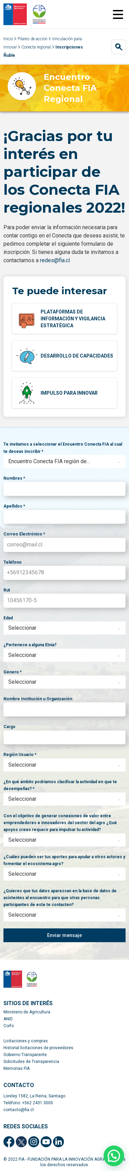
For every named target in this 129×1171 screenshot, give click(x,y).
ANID (8, 1018)
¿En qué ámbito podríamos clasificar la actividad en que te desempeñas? (60, 785)
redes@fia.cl (55, 260)
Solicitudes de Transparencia (31, 1061)
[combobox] (64, 461)
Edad (8, 618)
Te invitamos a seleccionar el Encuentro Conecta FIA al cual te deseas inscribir (62, 448)
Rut (6, 590)
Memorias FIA (16, 1068)
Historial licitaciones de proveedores (38, 1047)
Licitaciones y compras (25, 1041)
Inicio (8, 38)
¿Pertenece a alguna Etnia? (29, 644)
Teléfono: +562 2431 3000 (28, 1102)
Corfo (8, 1025)
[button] (114, 1156)
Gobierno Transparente (25, 1054)
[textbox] (57, 461)
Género (12, 672)
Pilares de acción (32, 38)
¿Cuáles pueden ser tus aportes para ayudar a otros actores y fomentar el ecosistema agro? (64, 860)
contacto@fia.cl (18, 1109)
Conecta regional (36, 47)
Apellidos (14, 506)
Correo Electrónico (24, 534)
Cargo (9, 726)
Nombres (14, 478)
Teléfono (12, 562)
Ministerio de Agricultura (26, 1012)
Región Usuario (19, 754)
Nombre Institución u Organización (37, 698)
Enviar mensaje (64, 935)
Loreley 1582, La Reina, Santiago (34, 1096)
